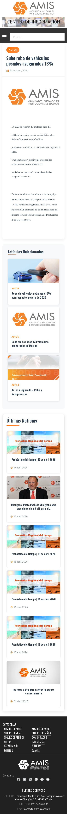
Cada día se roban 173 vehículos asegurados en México (30, 344)
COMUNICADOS (39, 737)
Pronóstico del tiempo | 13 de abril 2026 (33, 644)
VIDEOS (7, 742)
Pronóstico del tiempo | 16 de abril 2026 (33, 554)
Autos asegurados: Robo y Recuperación (27, 392)
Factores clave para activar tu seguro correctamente (33, 691)
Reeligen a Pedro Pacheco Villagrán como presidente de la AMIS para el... (33, 506)
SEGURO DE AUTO (12, 729)
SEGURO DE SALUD (41, 729)
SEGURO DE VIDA (12, 733)
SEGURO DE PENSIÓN (14, 737)
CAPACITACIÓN (11, 746)
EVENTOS (8, 750)
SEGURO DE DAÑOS (41, 733)
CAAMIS (36, 750)
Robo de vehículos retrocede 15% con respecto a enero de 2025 (31, 295)
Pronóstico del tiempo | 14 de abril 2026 (34, 599)
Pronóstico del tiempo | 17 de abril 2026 (33, 460)
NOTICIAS (36, 746)
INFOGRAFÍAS (38, 742)
